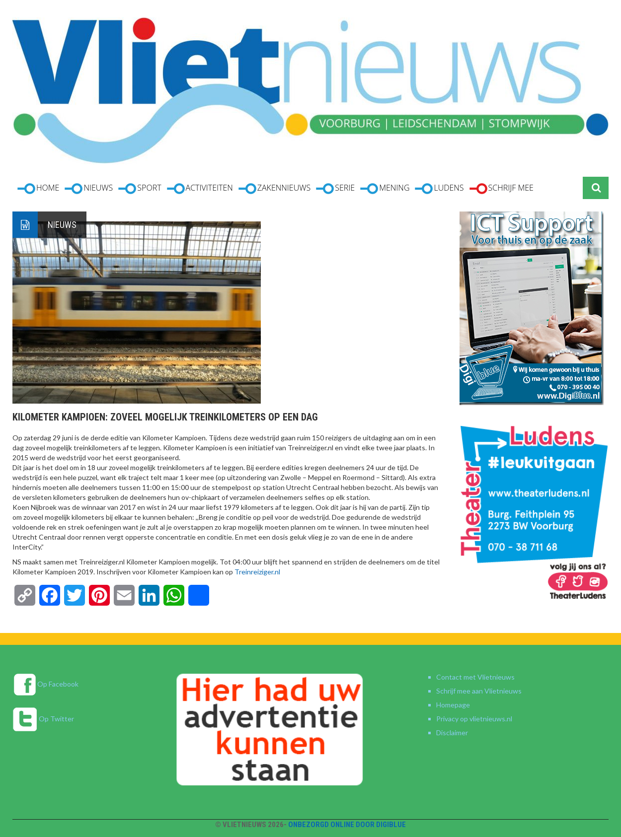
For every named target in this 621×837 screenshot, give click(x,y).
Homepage (453, 704)
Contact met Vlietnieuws (475, 677)
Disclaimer (452, 732)
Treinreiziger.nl (257, 571)
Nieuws (62, 224)
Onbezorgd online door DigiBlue (347, 824)
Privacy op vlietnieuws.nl (474, 718)
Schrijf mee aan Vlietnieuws (479, 691)
